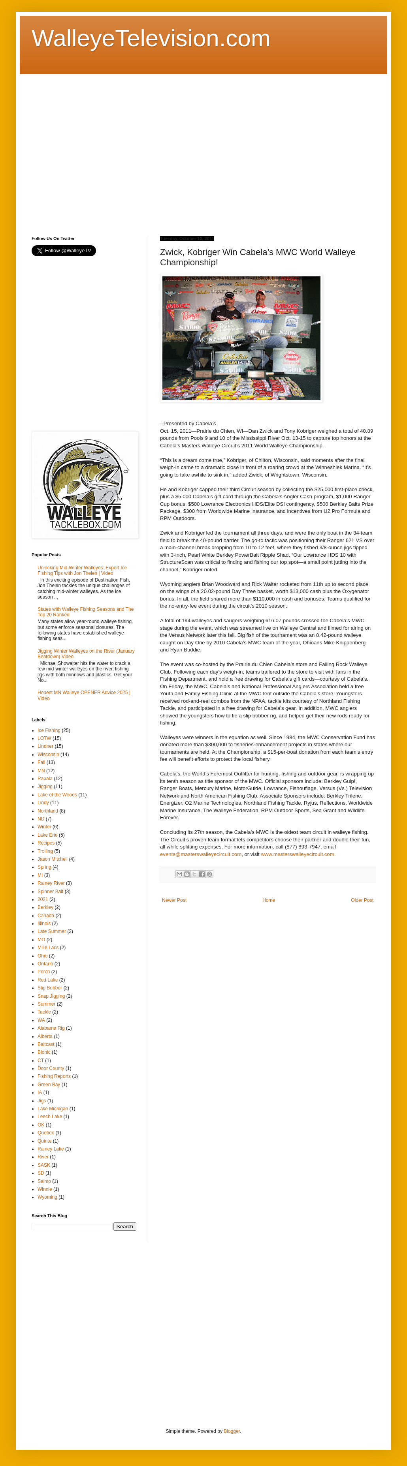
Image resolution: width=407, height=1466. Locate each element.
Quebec (46, 1133)
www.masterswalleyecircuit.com (297, 854)
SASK (44, 1165)
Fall (41, 762)
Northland (48, 811)
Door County (51, 1068)
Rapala (45, 778)
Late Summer (52, 931)
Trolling (45, 851)
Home (268, 900)
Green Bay (49, 1084)
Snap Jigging (51, 996)
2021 (43, 899)
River (43, 1157)
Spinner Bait (50, 891)
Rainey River (51, 883)
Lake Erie (48, 835)
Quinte (44, 1141)
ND (41, 819)
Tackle (44, 1012)
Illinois (44, 923)
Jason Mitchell (53, 859)
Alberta (45, 1036)
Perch (44, 971)
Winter (44, 827)
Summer (46, 1004)
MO (41, 939)
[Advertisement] (74, 148)
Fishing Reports (54, 1076)
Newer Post (174, 900)
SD (41, 1173)
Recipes (46, 843)
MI (40, 875)
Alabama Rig (51, 1028)
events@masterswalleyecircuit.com (200, 854)
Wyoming (47, 1197)
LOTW (44, 738)
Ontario (45, 964)
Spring (44, 867)
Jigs (42, 1101)
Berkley (45, 907)
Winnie (45, 1189)
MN (41, 770)
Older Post (362, 900)
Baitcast (46, 1044)
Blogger (232, 1431)
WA (41, 1020)
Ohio (42, 956)
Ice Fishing (49, 730)
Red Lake (48, 980)
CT (41, 1060)
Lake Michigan (53, 1108)
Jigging (45, 786)
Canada (46, 915)
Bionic (44, 1052)
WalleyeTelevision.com (151, 38)
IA (40, 1092)
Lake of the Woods (57, 795)
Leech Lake (50, 1116)
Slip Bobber (50, 988)
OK (41, 1125)
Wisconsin (48, 754)
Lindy (43, 802)
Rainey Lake (51, 1149)
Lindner (45, 746)
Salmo (44, 1181)
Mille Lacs (48, 947)
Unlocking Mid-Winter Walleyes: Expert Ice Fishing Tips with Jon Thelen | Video (82, 570)
